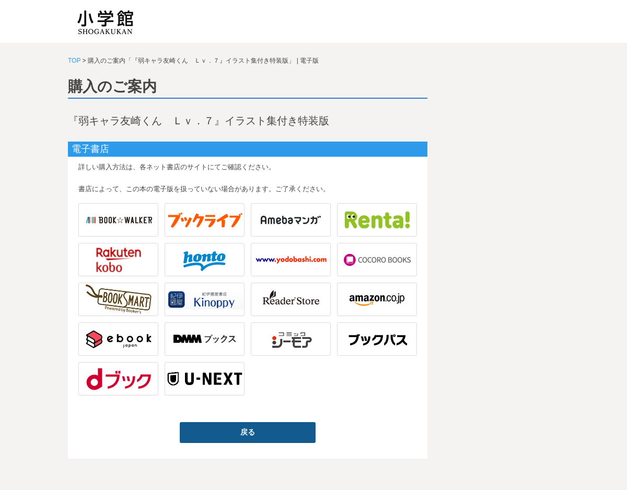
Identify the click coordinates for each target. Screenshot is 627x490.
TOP (74, 60)
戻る (247, 432)
